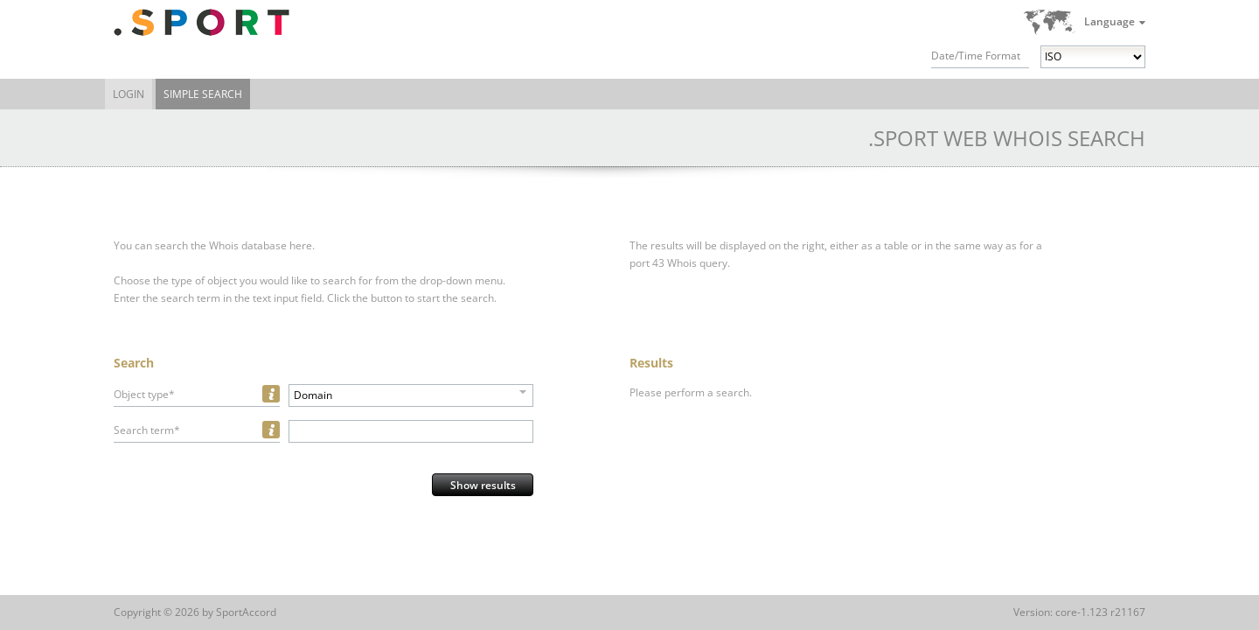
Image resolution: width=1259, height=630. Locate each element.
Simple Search (202, 94)
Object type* (144, 394)
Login (128, 94)
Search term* (147, 430)
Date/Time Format (975, 55)
